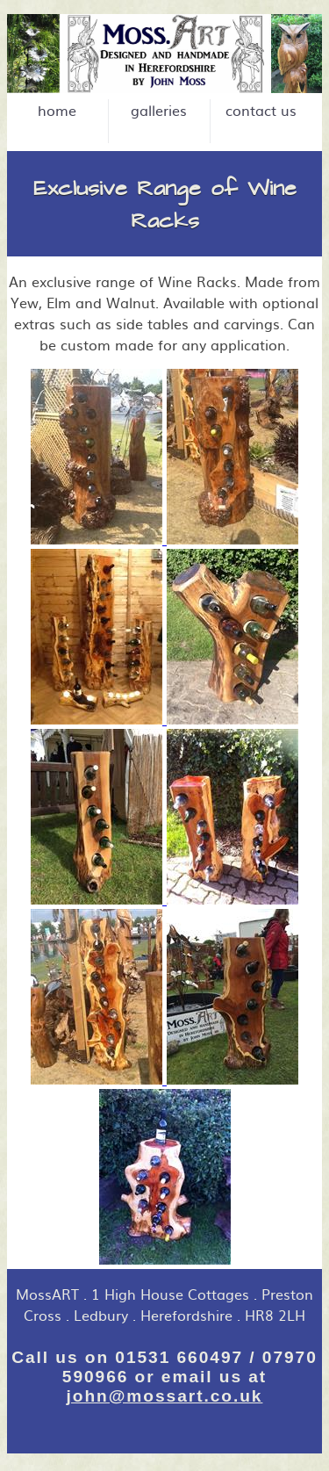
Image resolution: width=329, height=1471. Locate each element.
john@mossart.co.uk (165, 1396)
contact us (261, 109)
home (57, 109)
